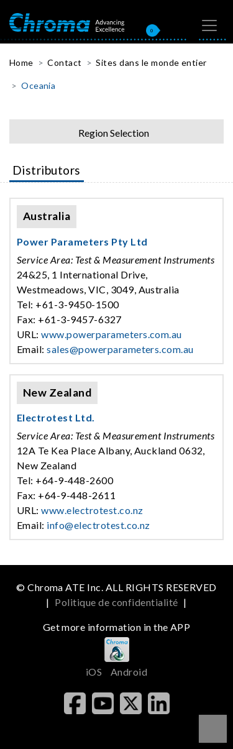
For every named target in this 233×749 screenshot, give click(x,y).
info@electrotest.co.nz (98, 525)
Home (21, 62)
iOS (94, 672)
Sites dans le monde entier (151, 62)
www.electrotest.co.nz (92, 510)
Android (129, 672)
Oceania (38, 85)
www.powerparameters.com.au (111, 334)
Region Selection (113, 133)
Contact (64, 62)
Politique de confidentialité (116, 602)
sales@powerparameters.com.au (120, 349)
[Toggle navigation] (209, 25)
